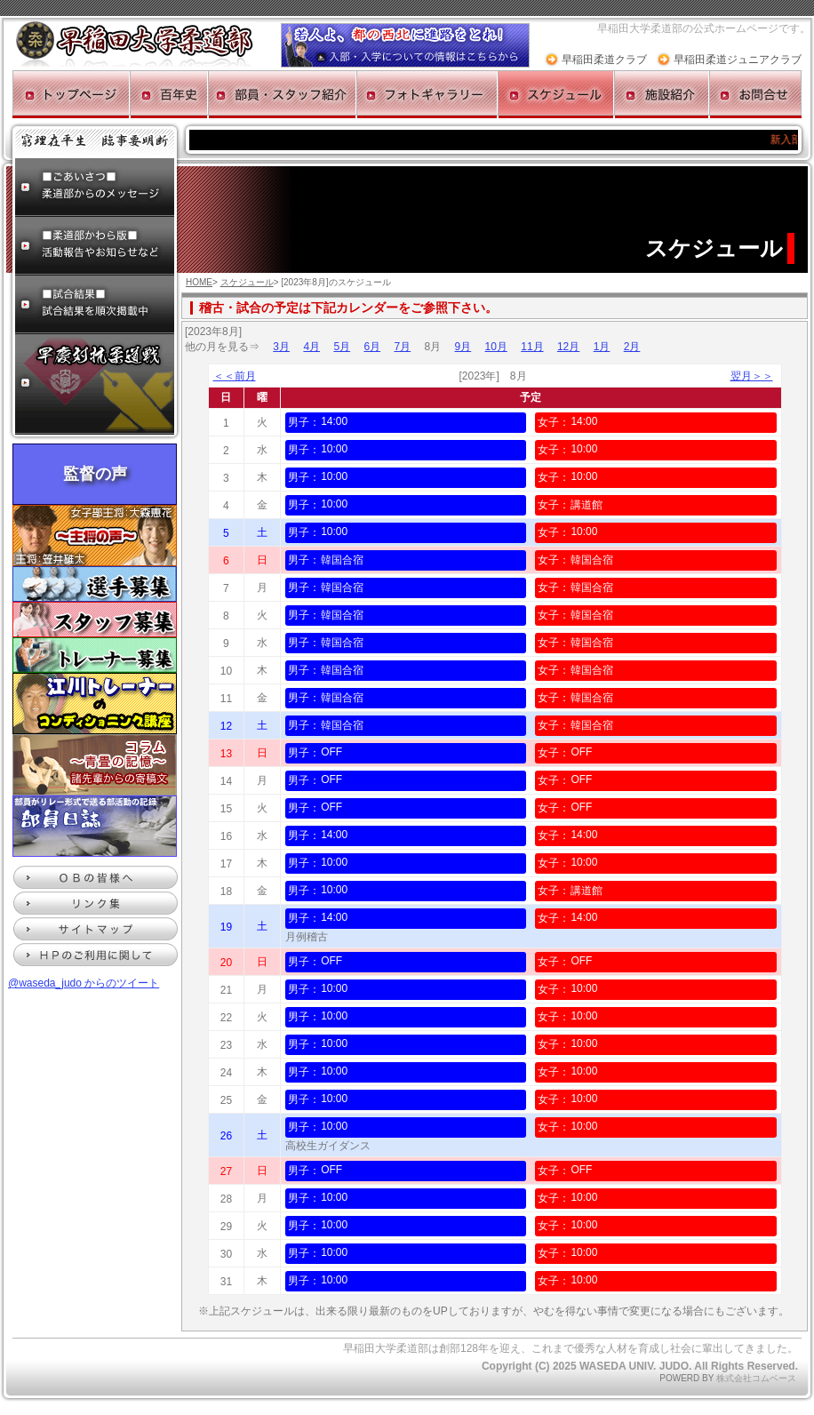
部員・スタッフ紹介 (282, 94)
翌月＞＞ (751, 376)
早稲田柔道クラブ (604, 59)
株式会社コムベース (756, 1378)
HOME (199, 282)
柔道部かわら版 (94, 246)
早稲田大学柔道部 (135, 44)
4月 (311, 346)
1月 (602, 346)
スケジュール (556, 94)
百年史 (169, 94)
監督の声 (95, 474)
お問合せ (755, 94)
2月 (632, 346)
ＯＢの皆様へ (95, 877)
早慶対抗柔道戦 (94, 384)
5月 (341, 346)
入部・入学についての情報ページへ (405, 45)
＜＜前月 (234, 376)
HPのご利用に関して (95, 954)
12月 (568, 346)
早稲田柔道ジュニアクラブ (738, 59)
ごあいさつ (94, 187)
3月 (281, 346)
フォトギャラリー (427, 94)
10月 (496, 346)
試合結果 (94, 305)
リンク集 (95, 903)
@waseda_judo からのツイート (83, 983)
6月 (371, 346)
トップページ (71, 94)
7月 (402, 346)
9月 (463, 346)
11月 (532, 346)
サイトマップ (95, 928)
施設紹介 (661, 94)
